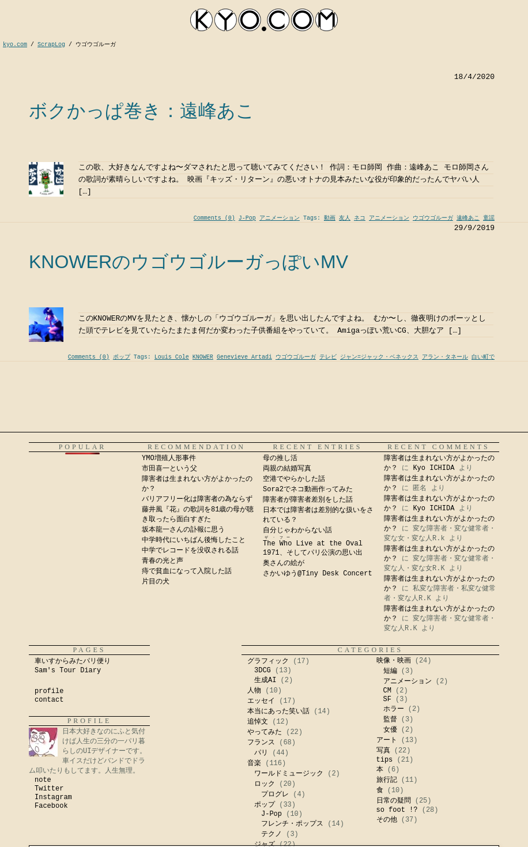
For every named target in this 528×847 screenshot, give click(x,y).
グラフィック (268, 661)
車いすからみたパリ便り (73, 661)
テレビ (328, 357)
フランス (261, 743)
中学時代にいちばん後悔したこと (194, 540)
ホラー (393, 709)
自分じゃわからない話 (297, 530)
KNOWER (203, 357)
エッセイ (261, 701)
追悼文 (257, 722)
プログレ (275, 794)
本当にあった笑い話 (278, 711)
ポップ (121, 357)
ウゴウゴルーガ (433, 218)
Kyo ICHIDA (433, 468)
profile (49, 691)
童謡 (489, 218)
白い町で (483, 357)
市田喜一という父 (169, 469)
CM (387, 691)
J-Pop (247, 218)
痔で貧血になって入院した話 (187, 571)
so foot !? (397, 810)
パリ (261, 753)
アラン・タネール (445, 357)
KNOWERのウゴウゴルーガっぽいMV (188, 261)
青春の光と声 (162, 561)
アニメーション (279, 218)
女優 (390, 730)
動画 (329, 218)
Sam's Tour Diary (68, 671)
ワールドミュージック (288, 774)
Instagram (53, 797)
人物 (254, 691)
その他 (386, 820)
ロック (264, 784)
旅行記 (386, 780)
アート (386, 740)
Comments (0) (214, 218)
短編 (390, 671)
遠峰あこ (468, 218)
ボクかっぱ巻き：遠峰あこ (142, 110)
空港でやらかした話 (294, 479)
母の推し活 (280, 458)
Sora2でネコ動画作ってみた (308, 489)
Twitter (49, 789)
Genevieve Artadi (244, 357)
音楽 (254, 763)
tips (384, 760)
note (43, 780)
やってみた (264, 732)
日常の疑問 (393, 801)
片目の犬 (155, 582)
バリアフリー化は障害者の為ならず (197, 499)
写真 (383, 751)
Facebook (51, 806)
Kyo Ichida (375, 843)
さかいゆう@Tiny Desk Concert (317, 574)
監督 (390, 720)
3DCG (262, 671)
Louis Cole (171, 357)
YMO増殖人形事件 (169, 458)
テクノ (271, 834)
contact (49, 700)
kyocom (264, 20)
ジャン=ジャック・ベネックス (379, 357)
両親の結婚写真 (287, 469)
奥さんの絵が (283, 563)
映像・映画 (393, 661)
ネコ (359, 218)
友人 (344, 218)
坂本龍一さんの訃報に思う (183, 530)
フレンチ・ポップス (292, 824)
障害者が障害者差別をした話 (308, 500)
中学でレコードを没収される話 (190, 551)
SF (387, 699)
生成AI (265, 680)
